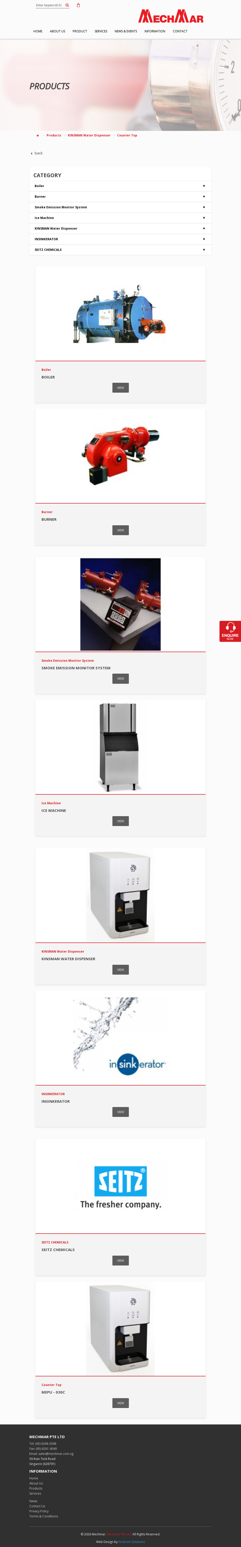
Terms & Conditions (43, 1516)
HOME (37, 31)
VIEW (120, 388)
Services (35, 1493)
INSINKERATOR (120, 239)
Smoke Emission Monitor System (120, 207)
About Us (36, 1483)
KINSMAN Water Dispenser (89, 135)
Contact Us (37, 1506)
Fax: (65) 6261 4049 (43, 1448)
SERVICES (101, 31)
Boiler (120, 186)
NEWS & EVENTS (126, 31)
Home (33, 1478)
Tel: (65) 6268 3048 (42, 1443)
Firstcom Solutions (131, 1542)
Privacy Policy (39, 1511)
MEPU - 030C (53, 1392)
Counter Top (127, 135)
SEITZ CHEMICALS (120, 249)
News (33, 1501)
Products (54, 135)
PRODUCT (80, 31)
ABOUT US (57, 31)
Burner (120, 196)
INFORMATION (155, 31)
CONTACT (180, 31)
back (36, 152)
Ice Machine (120, 217)
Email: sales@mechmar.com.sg (51, 1454)
